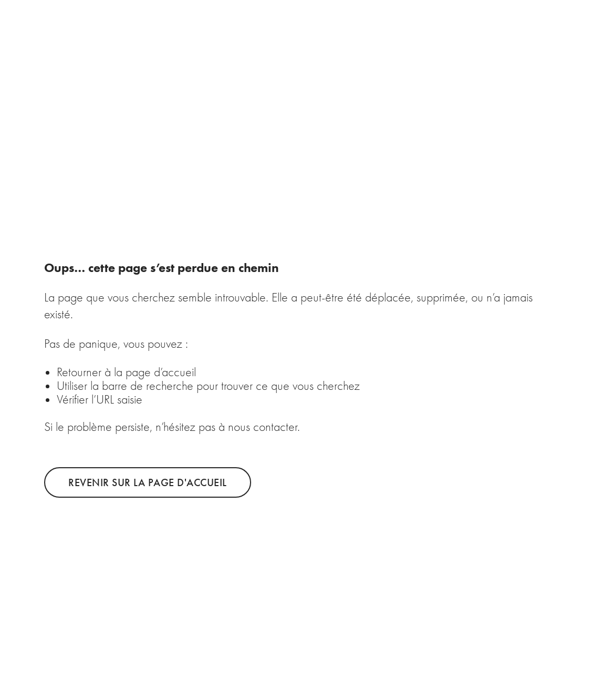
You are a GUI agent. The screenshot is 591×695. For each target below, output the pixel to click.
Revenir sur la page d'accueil (147, 482)
